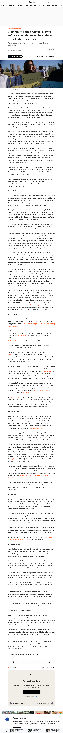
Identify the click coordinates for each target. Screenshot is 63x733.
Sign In (37, 696)
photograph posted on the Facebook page (33, 475)
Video (35, 5)
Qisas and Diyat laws (37, 305)
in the (41, 390)
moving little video (15, 397)
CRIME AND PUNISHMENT (15, 28)
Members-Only (28, 5)
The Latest (19, 5)
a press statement (37, 428)
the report (51, 236)
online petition (47, 371)
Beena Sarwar (12, 49)
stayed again (22, 335)
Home (2, 5)
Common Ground (10, 5)
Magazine (54, 5)
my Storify (14, 459)
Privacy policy (47, 725)
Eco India (41, 5)
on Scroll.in (26, 392)
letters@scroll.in (33, 654)
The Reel (48, 5)
